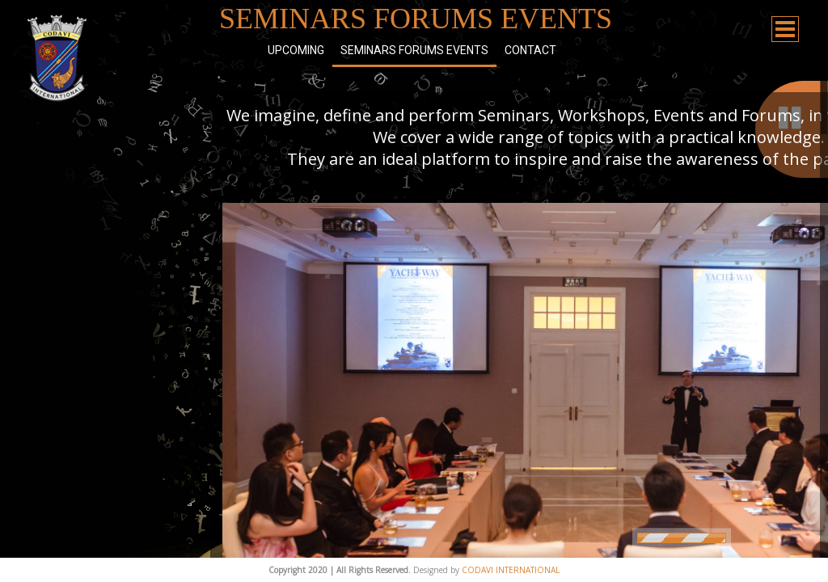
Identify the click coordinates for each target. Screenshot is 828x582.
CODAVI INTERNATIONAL (511, 570)
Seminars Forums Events (414, 50)
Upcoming (296, 50)
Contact (530, 50)
